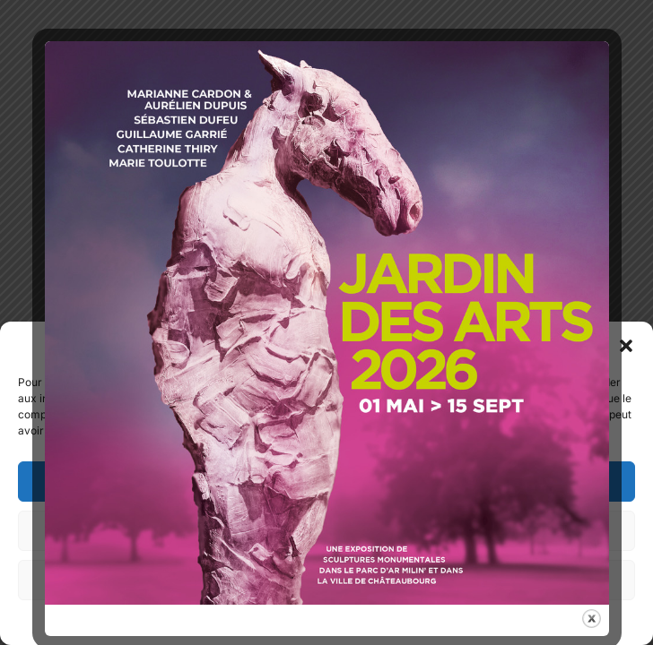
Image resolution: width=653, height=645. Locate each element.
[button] (626, 346)
